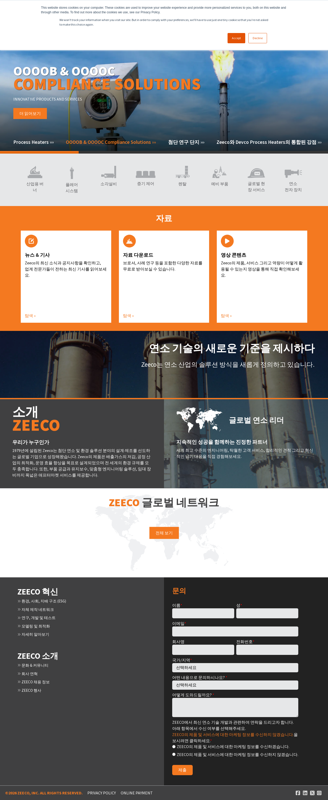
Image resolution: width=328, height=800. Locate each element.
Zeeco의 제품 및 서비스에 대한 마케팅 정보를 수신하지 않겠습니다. (233, 734)
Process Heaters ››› (33, 142)
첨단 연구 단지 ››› (186, 142)
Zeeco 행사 (30, 688)
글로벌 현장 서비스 (256, 186)
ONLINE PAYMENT (137, 792)
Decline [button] (258, 38)
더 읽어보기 (30, 122)
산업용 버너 (35, 186)
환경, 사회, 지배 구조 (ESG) (43, 600)
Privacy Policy (101, 792)
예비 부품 (219, 183)
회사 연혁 (28, 672)
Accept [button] (236, 38)
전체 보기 (164, 532)
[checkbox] (235, 750)
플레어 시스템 (72, 187)
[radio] (235, 746)
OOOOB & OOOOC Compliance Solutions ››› (111, 142)
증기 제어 (145, 183)
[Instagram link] (319, 792)
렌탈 (182, 183)
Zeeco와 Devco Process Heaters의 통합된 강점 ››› (269, 142)
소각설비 (108, 183)
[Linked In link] (305, 792)
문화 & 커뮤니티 (33, 664)
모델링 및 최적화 (34, 625)
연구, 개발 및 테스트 (37, 617)
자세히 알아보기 (34, 633)
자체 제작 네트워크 (36, 609)
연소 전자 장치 (293, 186)
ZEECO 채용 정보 (34, 680)
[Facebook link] (298, 792)
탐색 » (30, 315)
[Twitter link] (312, 792)
